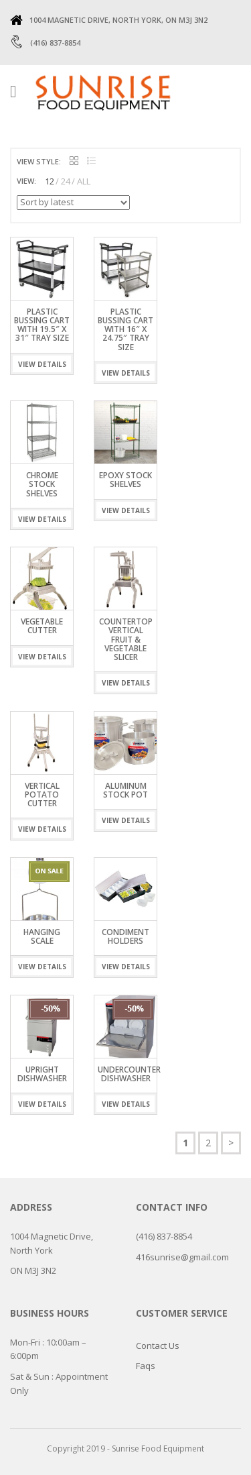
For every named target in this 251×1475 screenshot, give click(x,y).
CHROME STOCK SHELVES (42, 484)
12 (49, 181)
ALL (83, 181)
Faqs (145, 1366)
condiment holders (125, 936)
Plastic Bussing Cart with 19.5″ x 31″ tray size (42, 325)
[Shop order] (73, 202)
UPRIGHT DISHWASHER (42, 1074)
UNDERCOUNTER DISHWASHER (129, 1074)
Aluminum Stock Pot (125, 790)
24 (65, 181)
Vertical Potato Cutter (42, 794)
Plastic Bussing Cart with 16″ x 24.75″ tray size (125, 329)
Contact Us (157, 1346)
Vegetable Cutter (42, 626)
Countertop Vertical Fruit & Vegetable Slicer (126, 639)
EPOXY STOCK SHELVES (125, 480)
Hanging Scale (41, 936)
